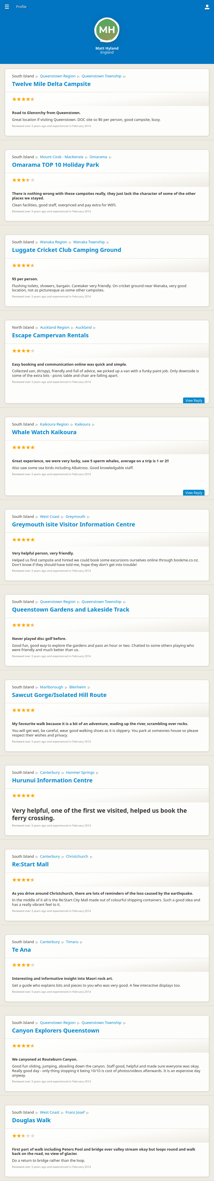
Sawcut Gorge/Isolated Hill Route (59, 695)
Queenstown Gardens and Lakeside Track (70, 609)
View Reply (193, 400)
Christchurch (77, 856)
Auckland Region (54, 327)
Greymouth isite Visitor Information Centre (73, 524)
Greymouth (75, 516)
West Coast (50, 516)
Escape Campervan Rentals (50, 335)
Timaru (72, 941)
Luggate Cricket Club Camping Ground (66, 250)
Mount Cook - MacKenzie (61, 156)
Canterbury (50, 772)
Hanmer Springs (80, 772)
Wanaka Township (89, 241)
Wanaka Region (53, 241)
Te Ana (21, 949)
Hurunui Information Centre (52, 780)
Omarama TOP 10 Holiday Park (55, 165)
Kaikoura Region (54, 424)
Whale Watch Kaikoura (44, 432)
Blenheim (77, 687)
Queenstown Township (101, 76)
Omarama (98, 156)
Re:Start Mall (30, 864)
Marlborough (51, 687)
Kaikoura (82, 424)
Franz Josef (75, 1112)
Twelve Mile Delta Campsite (51, 84)
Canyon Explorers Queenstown (55, 1030)
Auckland (84, 327)
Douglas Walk (31, 1120)
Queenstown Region (58, 76)
